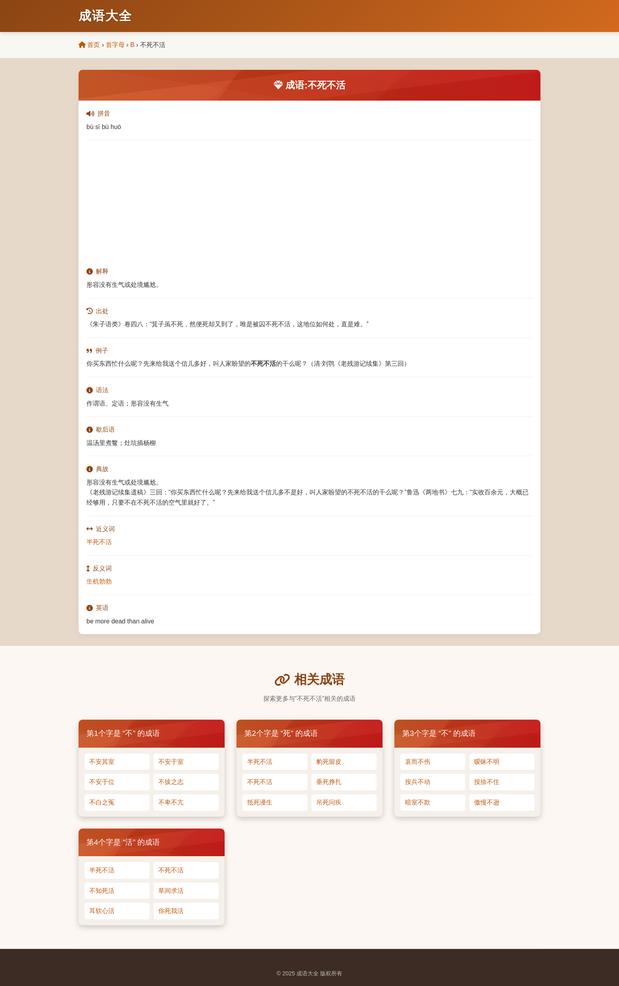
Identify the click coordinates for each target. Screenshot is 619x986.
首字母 (115, 44)
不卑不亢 (171, 802)
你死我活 (171, 910)
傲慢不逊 (486, 802)
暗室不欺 (417, 802)
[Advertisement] (309, 203)
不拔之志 (171, 781)
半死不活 (99, 542)
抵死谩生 (259, 802)
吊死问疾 (328, 802)
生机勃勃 (99, 581)
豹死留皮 (328, 761)
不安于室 (171, 761)
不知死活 (101, 890)
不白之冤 (101, 802)
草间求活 (171, 890)
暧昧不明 (486, 761)
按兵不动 (417, 781)
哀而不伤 (417, 761)
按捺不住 (486, 781)
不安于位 (101, 781)
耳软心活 (101, 910)
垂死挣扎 (328, 781)
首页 (89, 44)
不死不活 (259, 781)
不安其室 (101, 761)
